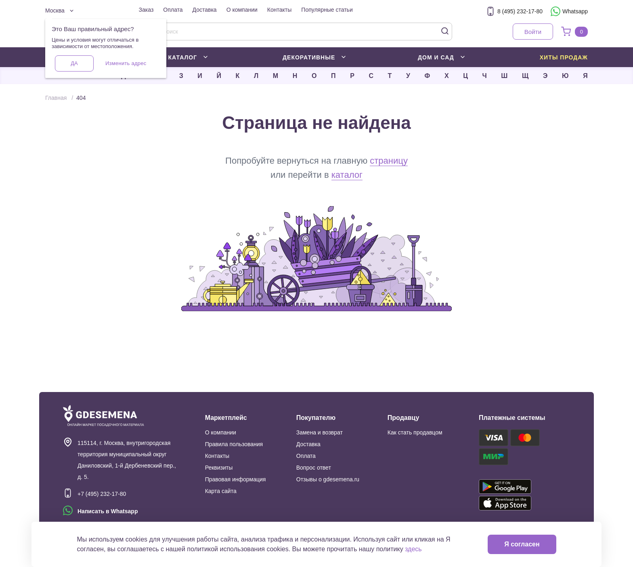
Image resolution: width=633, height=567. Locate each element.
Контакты (279, 9)
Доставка (205, 9)
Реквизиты (219, 467)
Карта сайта (221, 491)
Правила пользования (234, 444)
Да (74, 63)
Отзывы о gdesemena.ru (327, 479)
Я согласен (521, 544)
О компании (242, 9)
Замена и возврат (319, 432)
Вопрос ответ (313, 467)
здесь (413, 549)
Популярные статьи (326, 9)
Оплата (172, 9)
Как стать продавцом (415, 432)
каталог (347, 175)
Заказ (146, 9)
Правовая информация (235, 479)
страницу (389, 161)
